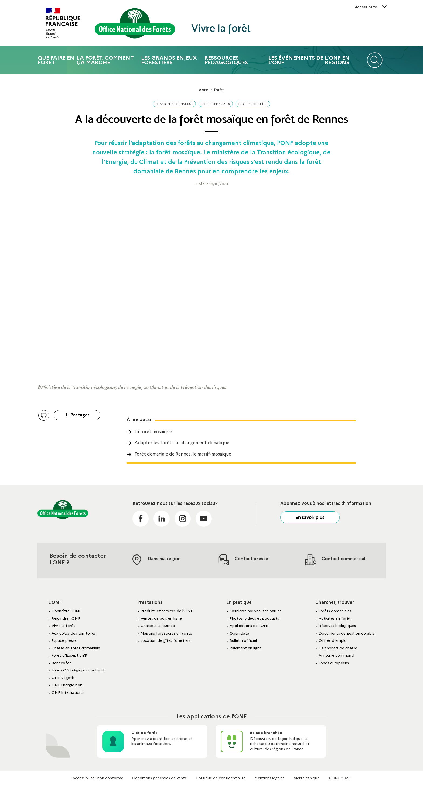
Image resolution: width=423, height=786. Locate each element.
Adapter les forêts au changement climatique (182, 442)
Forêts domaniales (216, 104)
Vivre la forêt (221, 28)
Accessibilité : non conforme (97, 777)
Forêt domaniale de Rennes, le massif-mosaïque (183, 454)
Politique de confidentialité (220, 777)
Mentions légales (269, 777)
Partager (80, 415)
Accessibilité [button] (366, 7)
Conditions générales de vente (159, 777)
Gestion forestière (252, 104)
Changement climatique (174, 104)
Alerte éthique (306, 777)
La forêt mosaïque (153, 431)
